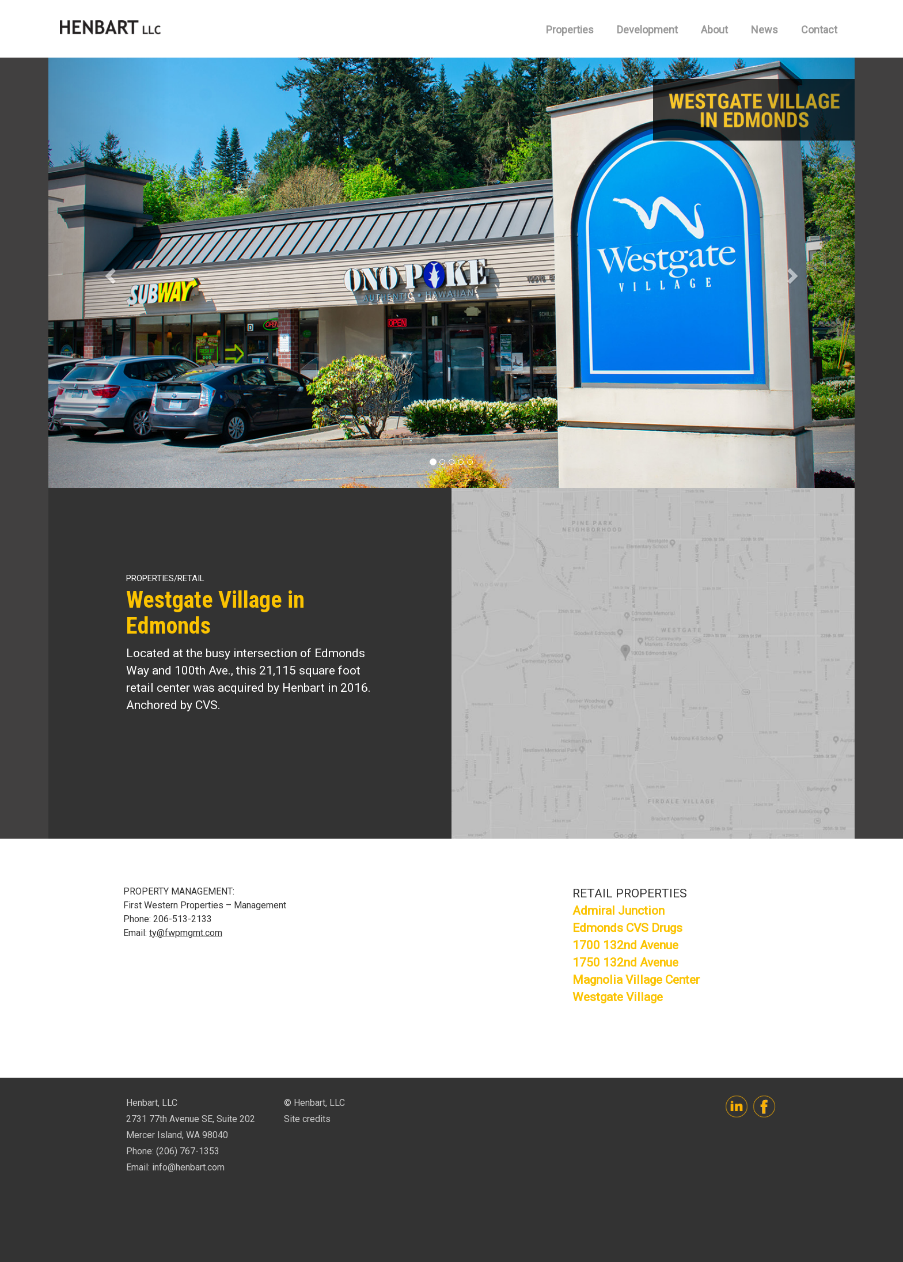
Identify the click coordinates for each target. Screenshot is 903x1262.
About (714, 30)
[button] (108, 273)
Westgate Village (617, 997)
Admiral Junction (618, 911)
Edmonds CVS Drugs (627, 928)
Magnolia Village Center (636, 980)
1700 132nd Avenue (625, 945)
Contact (819, 30)
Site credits (307, 1118)
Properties (570, 30)
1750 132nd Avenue (625, 962)
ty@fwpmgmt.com (185, 932)
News (764, 30)
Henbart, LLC (110, 28)
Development (647, 30)
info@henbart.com (188, 1167)
